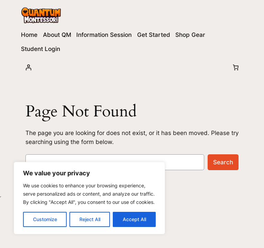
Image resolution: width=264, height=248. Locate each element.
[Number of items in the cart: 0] (236, 67)
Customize (45, 219)
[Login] (28, 67)
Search (223, 162)
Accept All (134, 219)
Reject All (89, 219)
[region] (89, 198)
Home (29, 34)
